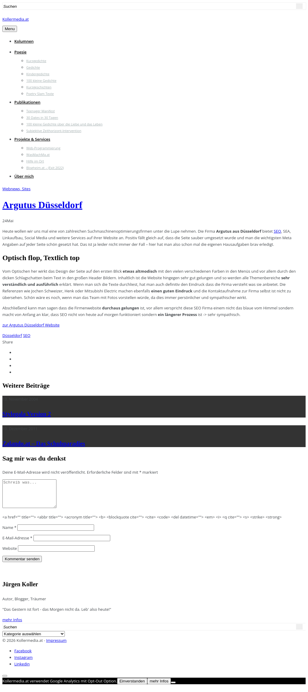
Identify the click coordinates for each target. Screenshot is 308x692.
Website (9, 553)
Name (9, 533)
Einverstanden (132, 686)
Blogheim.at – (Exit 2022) (45, 167)
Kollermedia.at (15, 19)
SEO (277, 231)
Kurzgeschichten (38, 87)
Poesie (20, 52)
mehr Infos (12, 625)
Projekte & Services (32, 139)
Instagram (23, 662)
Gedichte (33, 67)
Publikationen (27, 102)
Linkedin (22, 669)
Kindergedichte (37, 74)
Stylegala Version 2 (26, 414)
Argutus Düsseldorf (42, 205)
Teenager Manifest (40, 111)
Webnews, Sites (16, 188)
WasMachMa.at (38, 154)
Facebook (23, 656)
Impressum (56, 645)
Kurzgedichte (36, 61)
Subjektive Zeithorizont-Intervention (53, 130)
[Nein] (173, 688)
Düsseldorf (12, 335)
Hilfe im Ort (35, 161)
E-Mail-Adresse (17, 543)
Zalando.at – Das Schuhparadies (43, 443)
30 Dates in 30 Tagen (42, 117)
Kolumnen (24, 41)
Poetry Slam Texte (40, 93)
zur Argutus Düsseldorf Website (30, 325)
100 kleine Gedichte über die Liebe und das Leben (64, 124)
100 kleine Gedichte (41, 80)
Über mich (24, 176)
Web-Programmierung (43, 148)
